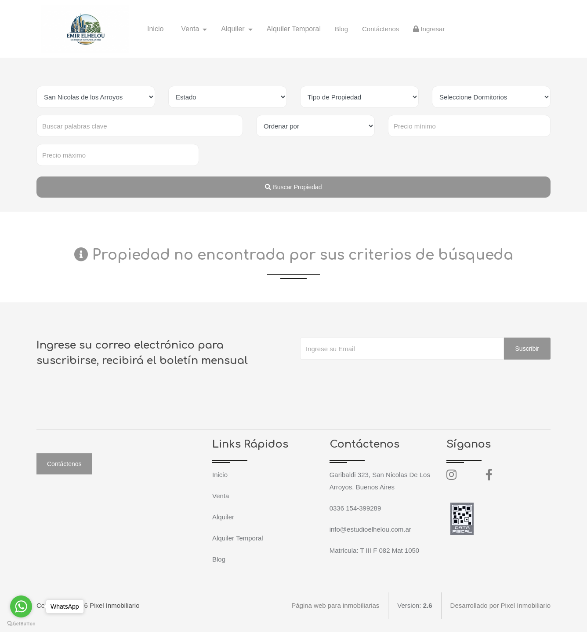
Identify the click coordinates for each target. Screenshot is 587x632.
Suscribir (527, 348)
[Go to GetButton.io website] (21, 623)
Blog (341, 29)
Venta (220, 496)
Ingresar (429, 29)
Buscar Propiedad (293, 187)
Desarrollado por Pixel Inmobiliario (500, 605)
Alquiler (223, 517)
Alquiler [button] (233, 29)
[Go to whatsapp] (21, 606)
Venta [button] (191, 29)
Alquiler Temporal (294, 29)
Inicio (155, 29)
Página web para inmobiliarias (335, 605)
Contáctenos (380, 29)
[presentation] (367, 377)
